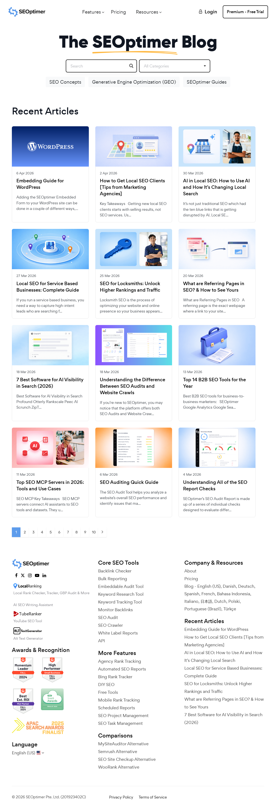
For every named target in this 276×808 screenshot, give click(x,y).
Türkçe (229, 609)
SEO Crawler (110, 625)
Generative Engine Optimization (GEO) (134, 82)
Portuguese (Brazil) (202, 609)
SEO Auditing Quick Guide (129, 482)
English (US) (209, 586)
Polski (234, 601)
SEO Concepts (65, 82)
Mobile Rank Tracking (119, 700)
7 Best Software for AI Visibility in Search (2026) (49, 383)
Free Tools (108, 692)
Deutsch (246, 586)
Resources (147, 12)
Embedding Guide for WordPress (40, 184)
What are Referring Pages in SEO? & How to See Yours (213, 286)
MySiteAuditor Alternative (123, 744)
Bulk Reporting (112, 578)
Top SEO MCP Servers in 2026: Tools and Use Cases (50, 485)
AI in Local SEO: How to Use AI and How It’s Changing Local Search (216, 187)
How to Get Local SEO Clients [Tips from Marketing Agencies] (132, 187)
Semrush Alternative (117, 751)
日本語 (206, 601)
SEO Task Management (120, 723)
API (101, 641)
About (190, 571)
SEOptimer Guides (207, 82)
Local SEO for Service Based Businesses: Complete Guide (47, 286)
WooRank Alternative (118, 767)
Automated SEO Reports (122, 669)
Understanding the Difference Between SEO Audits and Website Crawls (132, 386)
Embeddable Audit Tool (121, 586)
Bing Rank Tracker (115, 677)
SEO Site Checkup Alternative (127, 759)
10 (94, 532)
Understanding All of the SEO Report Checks (215, 485)
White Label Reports (118, 633)
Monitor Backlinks (115, 610)
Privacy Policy (121, 797)
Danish (229, 586)
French (208, 594)
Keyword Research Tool (121, 594)
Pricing (118, 12)
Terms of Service (153, 797)
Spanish (191, 594)
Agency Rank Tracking (119, 661)
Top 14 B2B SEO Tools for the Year (214, 383)
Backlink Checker (115, 571)
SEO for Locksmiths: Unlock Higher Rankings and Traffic (130, 286)
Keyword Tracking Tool (120, 602)
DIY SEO (106, 684)
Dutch (220, 601)
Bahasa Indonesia (233, 594)
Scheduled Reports (116, 708)
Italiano (191, 601)
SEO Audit (108, 617)
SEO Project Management (123, 715)
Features (91, 12)
